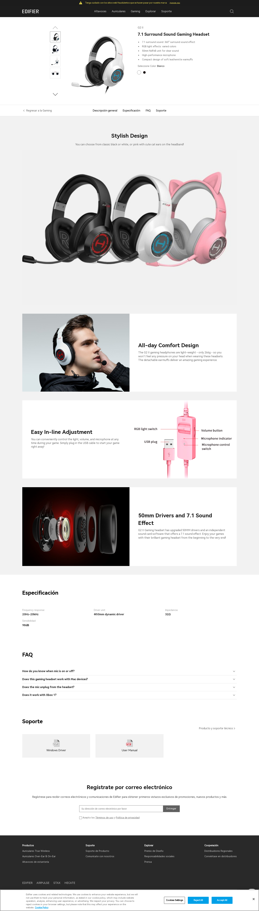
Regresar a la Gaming (39, 110)
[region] (129, 900)
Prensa (148, 862)
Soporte (166, 11)
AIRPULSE (43, 883)
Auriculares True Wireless (36, 851)
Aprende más (175, 3)
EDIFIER (27, 883)
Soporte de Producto (97, 851)
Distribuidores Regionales (218, 851)
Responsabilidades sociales (159, 856)
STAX (56, 883)
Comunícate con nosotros (100, 856)
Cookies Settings (174, 900)
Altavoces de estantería (35, 862)
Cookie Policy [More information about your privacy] (41, 907)
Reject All (198, 900)
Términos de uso (104, 817)
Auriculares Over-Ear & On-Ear (39, 856)
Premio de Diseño (154, 851)
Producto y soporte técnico (216, 728)
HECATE (69, 883)
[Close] (253, 899)
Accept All (222, 900)
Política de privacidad (128, 817)
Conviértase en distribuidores (220, 856)
